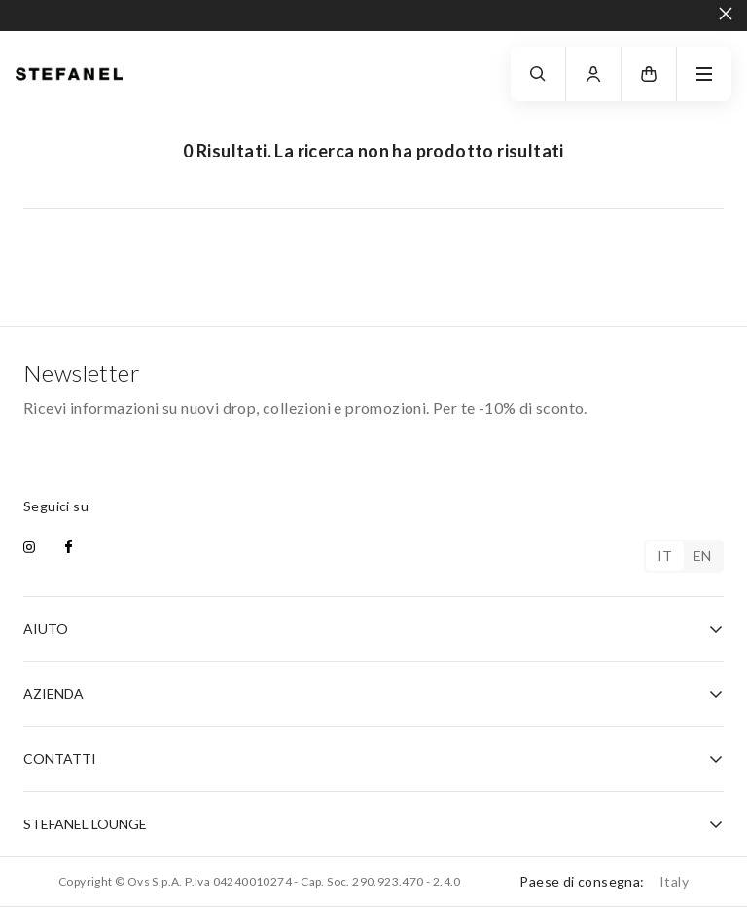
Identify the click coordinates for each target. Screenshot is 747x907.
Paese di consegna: (604, 881)
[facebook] (68, 548)
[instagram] (29, 548)
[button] (649, 74)
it (665, 555)
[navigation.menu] (704, 74)
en (703, 555)
